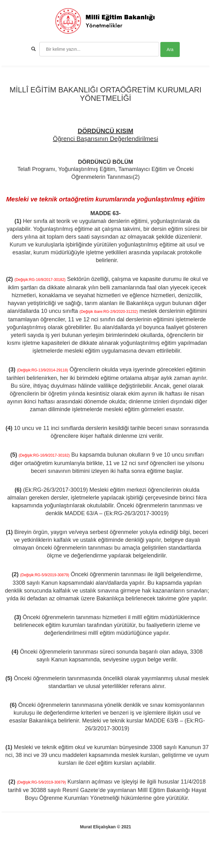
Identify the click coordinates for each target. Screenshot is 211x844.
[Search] (99, 49)
